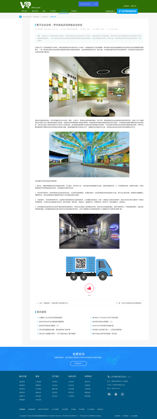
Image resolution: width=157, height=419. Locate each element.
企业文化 (55, 385)
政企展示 (38, 396)
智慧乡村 (38, 392)
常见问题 (71, 389)
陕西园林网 (31, 409)
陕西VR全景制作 (43, 409)
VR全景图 (65, 409)
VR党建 (73, 409)
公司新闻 (71, 396)
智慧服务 (22, 399)
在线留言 (126, 6)
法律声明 (87, 389)
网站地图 (87, 396)
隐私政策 (87, 392)
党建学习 (22, 396)
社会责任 (55, 392)
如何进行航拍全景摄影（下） (49, 325)
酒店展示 (22, 389)
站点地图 (134, 416)
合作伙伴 (55, 396)
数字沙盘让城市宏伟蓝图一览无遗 (105, 333)
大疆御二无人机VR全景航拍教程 (50, 317)
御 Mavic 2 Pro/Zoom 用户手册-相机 (105, 317)
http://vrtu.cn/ (116, 388)
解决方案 (35, 11)
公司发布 (71, 381)
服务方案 (55, 389)
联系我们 (74, 11)
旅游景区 (22, 381)
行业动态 (71, 385)
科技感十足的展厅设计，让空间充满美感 (107, 329)
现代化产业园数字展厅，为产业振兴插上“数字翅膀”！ (58, 333)
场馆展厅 (22, 385)
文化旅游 (38, 381)
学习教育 (38, 389)
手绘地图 (81, 409)
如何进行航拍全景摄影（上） (103, 321)
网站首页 (24, 11)
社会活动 (38, 399)
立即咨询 (78, 363)
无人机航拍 (90, 409)
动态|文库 (64, 11)
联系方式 (133, 6)
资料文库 (53, 17)
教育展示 (22, 392)
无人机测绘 (55, 409)
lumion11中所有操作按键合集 (103, 325)
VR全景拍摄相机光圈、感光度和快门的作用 (54, 329)
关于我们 (53, 11)
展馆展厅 (38, 385)
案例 (44, 11)
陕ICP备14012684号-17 (70, 416)
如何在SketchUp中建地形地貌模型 (51, 321)
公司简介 (55, 381)
